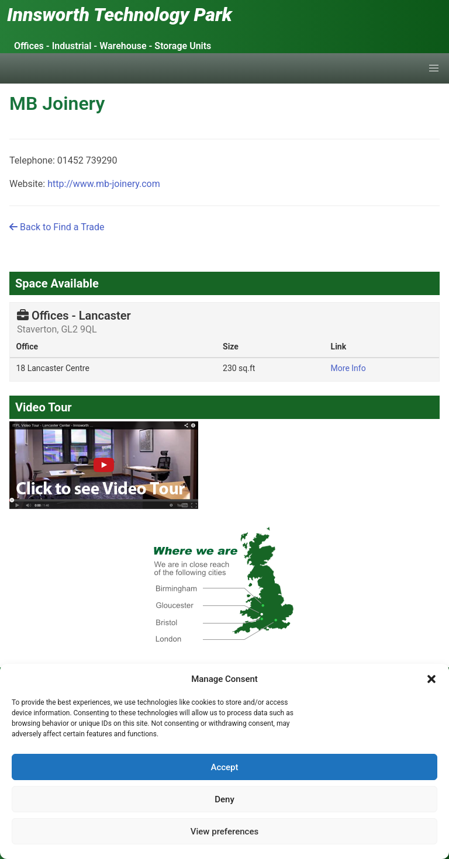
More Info (348, 368)
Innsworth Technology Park (119, 15)
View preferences (224, 831)
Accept (224, 767)
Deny (224, 799)
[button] (431, 679)
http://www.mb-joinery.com (103, 183)
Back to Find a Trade (56, 227)
